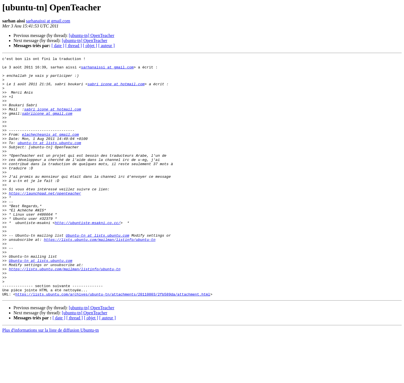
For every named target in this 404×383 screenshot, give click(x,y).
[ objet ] (90, 45)
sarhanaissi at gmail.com (48, 21)
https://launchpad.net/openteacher (45, 220)
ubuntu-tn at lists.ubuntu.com (49, 160)
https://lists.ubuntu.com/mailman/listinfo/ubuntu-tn (99, 276)
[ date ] (58, 45)
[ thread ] (73, 45)
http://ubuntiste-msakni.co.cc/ (87, 256)
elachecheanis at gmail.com (50, 150)
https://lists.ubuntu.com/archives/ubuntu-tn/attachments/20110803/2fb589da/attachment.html (112, 342)
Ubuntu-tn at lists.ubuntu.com (97, 271)
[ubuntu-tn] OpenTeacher (91, 35)
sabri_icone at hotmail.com (116, 89)
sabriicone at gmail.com (47, 125)
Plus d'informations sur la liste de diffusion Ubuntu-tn (50, 378)
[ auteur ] (106, 45)
